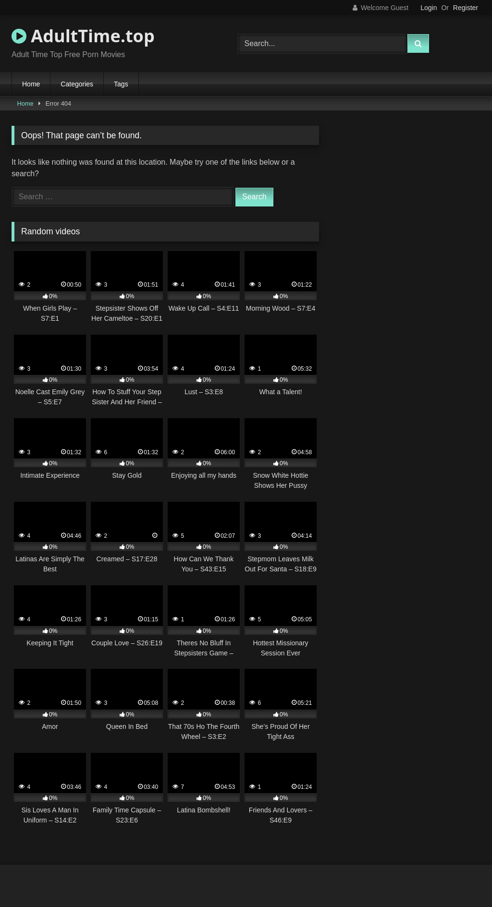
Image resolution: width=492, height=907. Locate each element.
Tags (121, 84)
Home (31, 84)
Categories (77, 84)
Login (428, 8)
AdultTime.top (83, 36)
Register (465, 8)
